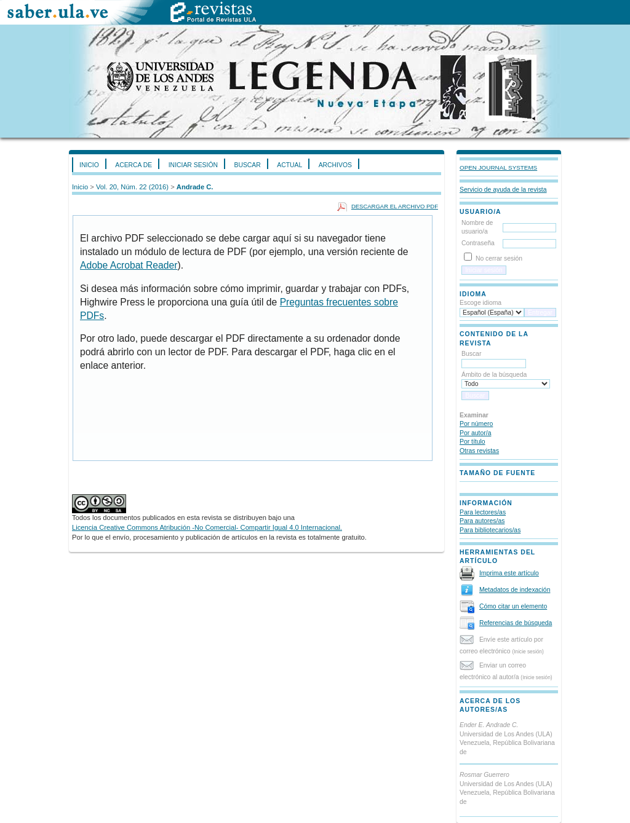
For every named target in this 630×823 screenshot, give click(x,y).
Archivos (335, 165)
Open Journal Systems (498, 167)
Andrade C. (195, 187)
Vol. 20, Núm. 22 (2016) (132, 187)
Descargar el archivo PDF (394, 206)
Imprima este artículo (509, 573)
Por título (472, 441)
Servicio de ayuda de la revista (503, 189)
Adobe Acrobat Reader (128, 265)
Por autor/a (475, 433)
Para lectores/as (483, 512)
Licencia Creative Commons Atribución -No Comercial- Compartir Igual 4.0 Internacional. (207, 527)
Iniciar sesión (193, 165)
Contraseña (478, 243)
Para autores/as (482, 521)
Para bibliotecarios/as (490, 530)
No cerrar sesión (499, 258)
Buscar (247, 165)
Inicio (89, 165)
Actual (289, 165)
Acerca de (133, 165)
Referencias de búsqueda (515, 623)
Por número (476, 423)
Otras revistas (479, 450)
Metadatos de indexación (515, 589)
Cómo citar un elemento (513, 606)
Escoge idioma (480, 302)
